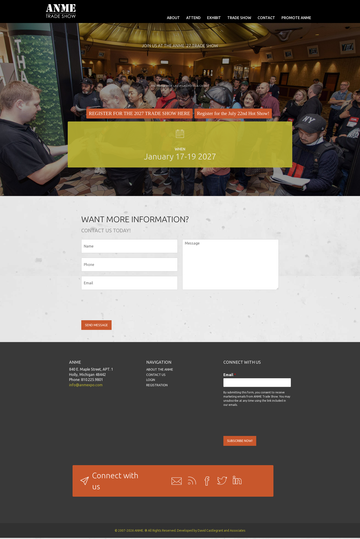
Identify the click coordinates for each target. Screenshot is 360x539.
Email (229, 375)
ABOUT (173, 18)
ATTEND (193, 18)
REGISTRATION (157, 386)
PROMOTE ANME (296, 18)
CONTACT (266, 18)
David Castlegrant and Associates (221, 531)
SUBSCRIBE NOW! (241, 442)
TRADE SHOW (239, 18)
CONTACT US (156, 375)
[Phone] (129, 264)
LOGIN (150, 380)
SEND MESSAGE (98, 325)
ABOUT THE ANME (159, 370)
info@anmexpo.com (86, 385)
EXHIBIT (214, 18)
